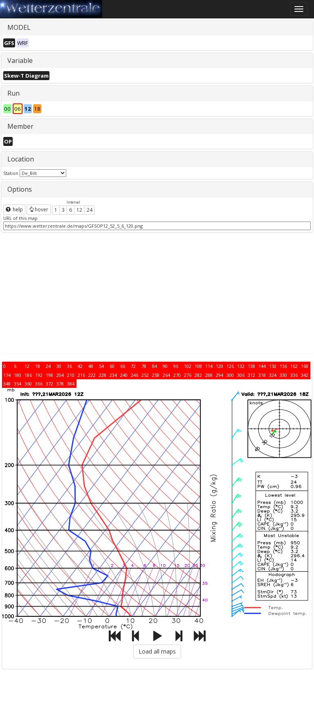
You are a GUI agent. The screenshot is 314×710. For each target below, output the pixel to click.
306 (240, 375)
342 (304, 375)
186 (28, 375)
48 (90, 366)
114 (209, 366)
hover (38, 209)
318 (262, 375)
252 (145, 375)
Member (20, 126)
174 (7, 375)
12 (79, 209)
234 (113, 375)
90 (165, 366)
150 (272, 366)
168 (304, 366)
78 (143, 366)
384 (70, 384)
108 (198, 366)
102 (187, 366)
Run (13, 93)
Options (19, 189)
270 (177, 375)
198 (49, 375)
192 (39, 375)
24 (89, 209)
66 (122, 366)
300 (230, 375)
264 (166, 375)
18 (37, 366)
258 (155, 375)
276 (187, 375)
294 (219, 375)
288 (209, 375)
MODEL (19, 27)
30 (58, 366)
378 (60, 384)
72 (133, 366)
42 (80, 366)
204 (60, 375)
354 (17, 384)
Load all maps (157, 651)
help (14, 209)
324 (272, 375)
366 (39, 384)
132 (240, 366)
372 (49, 384)
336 (294, 375)
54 (101, 366)
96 (175, 366)
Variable (20, 60)
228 (102, 375)
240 (124, 375)
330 (283, 375)
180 (17, 375)
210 (70, 375)
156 (283, 366)
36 (69, 366)
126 (230, 366)
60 (112, 366)
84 (154, 366)
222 (92, 375)
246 (134, 375)
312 (251, 375)
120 (219, 366)
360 (28, 384)
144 (262, 366)
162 (294, 366)
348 (7, 384)
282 (198, 375)
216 (81, 375)
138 (251, 366)
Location (20, 159)
